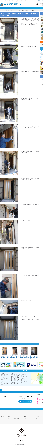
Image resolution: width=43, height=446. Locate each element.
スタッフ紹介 (25, 418)
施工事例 (4, 10)
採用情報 (37, 411)
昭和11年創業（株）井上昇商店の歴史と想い (14, 418)
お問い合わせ (38, 418)
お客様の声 (25, 416)
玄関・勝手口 (7, 10)
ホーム (1, 10)
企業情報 (9, 416)
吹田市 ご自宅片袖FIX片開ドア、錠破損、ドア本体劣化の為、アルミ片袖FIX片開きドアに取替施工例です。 (24, 357)
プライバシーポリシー (39, 416)
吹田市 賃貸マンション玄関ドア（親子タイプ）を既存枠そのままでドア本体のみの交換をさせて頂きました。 (34, 357)
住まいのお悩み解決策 (11, 411)
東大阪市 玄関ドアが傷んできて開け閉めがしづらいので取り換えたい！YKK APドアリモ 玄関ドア (4, 356)
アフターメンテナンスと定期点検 (28, 411)
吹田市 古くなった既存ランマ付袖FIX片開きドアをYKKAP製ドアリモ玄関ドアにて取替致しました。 (14, 356)
